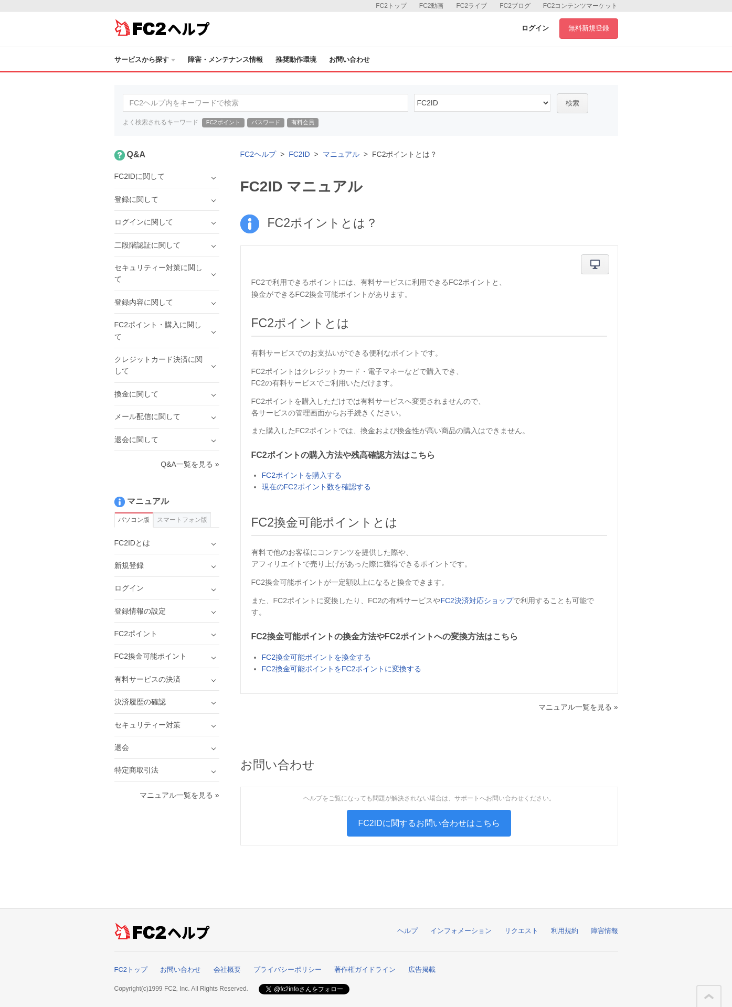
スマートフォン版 (182, 519)
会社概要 (227, 969)
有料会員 (302, 122)
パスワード (265, 122)
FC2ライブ (471, 5)
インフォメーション (461, 931)
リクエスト (521, 931)
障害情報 (604, 931)
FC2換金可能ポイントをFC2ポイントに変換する (342, 669)
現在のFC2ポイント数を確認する (316, 487)
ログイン (535, 28)
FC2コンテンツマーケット (580, 5)
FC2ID (299, 154)
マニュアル (341, 154)
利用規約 (564, 931)
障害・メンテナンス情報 (225, 59)
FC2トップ (391, 5)
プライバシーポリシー (287, 969)
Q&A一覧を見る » (190, 464)
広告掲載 (422, 969)
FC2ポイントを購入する (302, 475)
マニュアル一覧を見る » (578, 707)
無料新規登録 (588, 28)
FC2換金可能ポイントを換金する (316, 657)
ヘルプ (407, 931)
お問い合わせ (349, 59)
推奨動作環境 (295, 59)
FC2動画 (431, 5)
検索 (572, 103)
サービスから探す (144, 59)
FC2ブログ (515, 5)
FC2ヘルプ (258, 154)
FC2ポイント (223, 122)
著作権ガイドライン (365, 969)
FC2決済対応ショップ (476, 600)
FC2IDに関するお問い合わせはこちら (429, 823)
